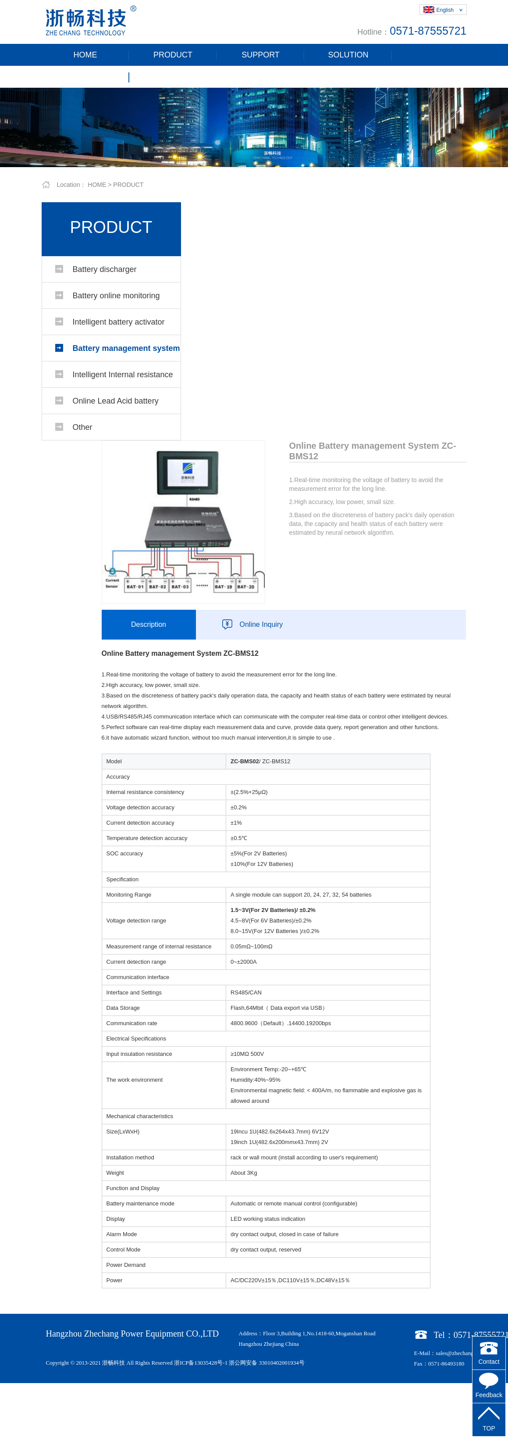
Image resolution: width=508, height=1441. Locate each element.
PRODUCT (172, 54)
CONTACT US (173, 76)
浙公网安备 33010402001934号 (266, 1362)
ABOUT (85, 76)
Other (82, 427)
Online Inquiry (261, 624)
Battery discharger (105, 269)
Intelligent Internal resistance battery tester (123, 378)
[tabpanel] (254, 127)
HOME (85, 54)
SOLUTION (348, 54)
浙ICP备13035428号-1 (200, 1362)
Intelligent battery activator (119, 322)
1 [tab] (254, 160)
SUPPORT (261, 54)
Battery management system (126, 348)
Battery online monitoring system (116, 299)
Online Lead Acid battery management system (116, 405)
